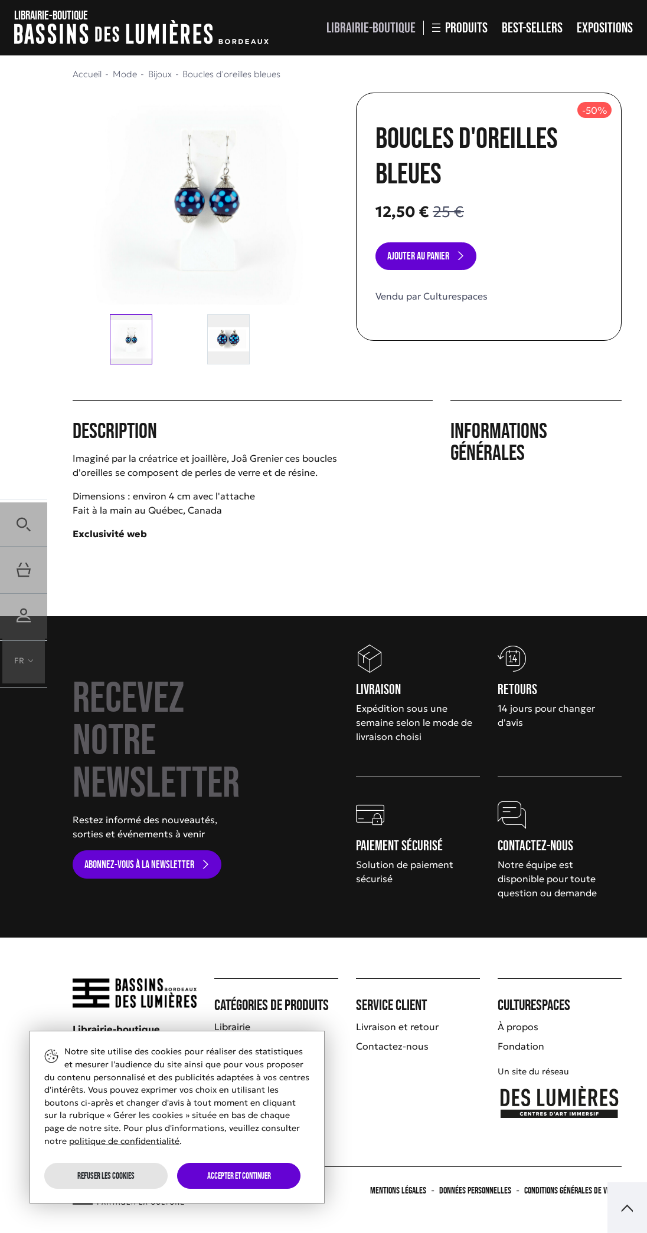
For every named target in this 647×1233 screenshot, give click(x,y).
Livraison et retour (397, 1027)
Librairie (232, 1027)
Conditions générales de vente (573, 1190)
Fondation (521, 1046)
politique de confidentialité (124, 1141)
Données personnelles (475, 1190)
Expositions (605, 27)
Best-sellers (532, 27)
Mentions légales (398, 1190)
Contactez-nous (392, 1046)
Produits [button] (460, 27)
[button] (23, 522)
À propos (518, 1027)
